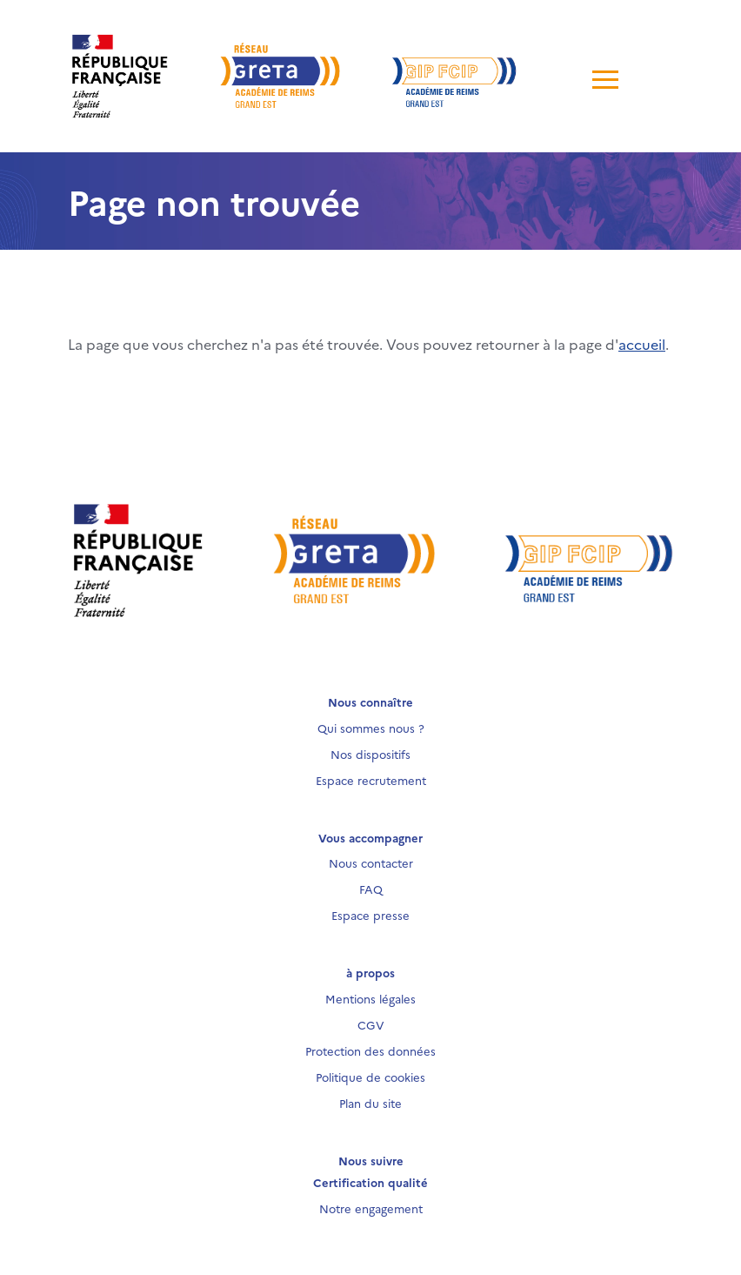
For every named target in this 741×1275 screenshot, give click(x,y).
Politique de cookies (370, 1076)
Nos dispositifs (370, 754)
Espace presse (370, 915)
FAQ (371, 888)
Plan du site (370, 1103)
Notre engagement (371, 1208)
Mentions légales (370, 998)
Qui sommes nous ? (370, 727)
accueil (641, 343)
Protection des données (370, 1050)
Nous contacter (371, 862)
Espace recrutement (371, 780)
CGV (370, 1024)
